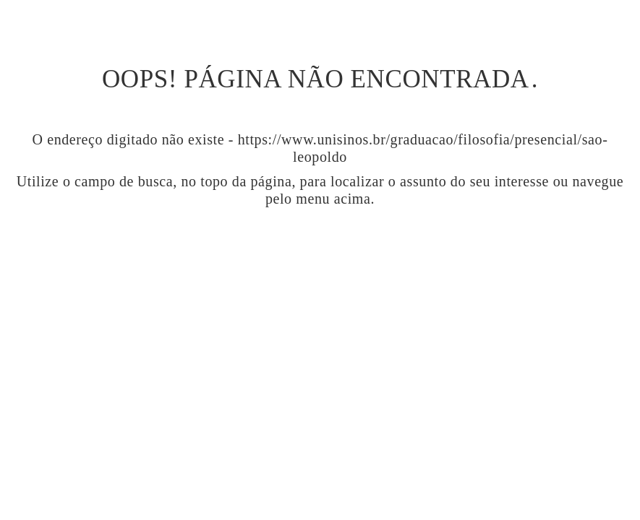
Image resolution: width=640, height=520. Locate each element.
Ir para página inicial (319, 261)
